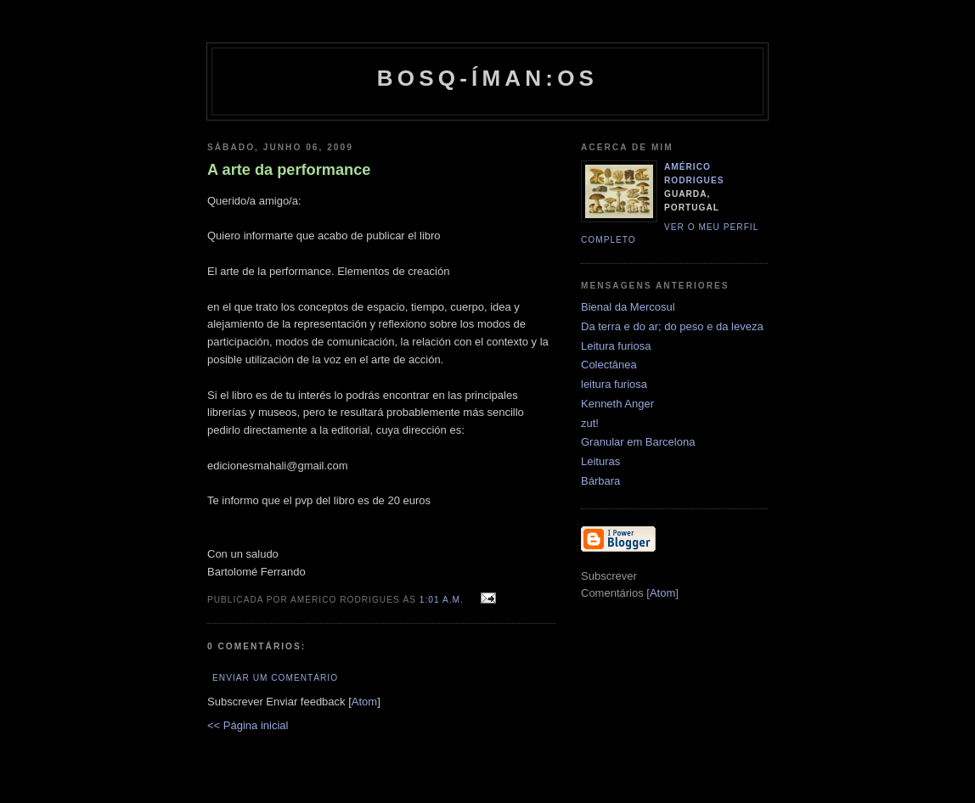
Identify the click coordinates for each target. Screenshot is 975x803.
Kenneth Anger (617, 403)
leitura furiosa (614, 384)
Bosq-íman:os (487, 78)
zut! (590, 423)
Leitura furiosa (616, 346)
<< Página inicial (247, 725)
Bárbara (600, 480)
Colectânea (609, 364)
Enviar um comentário (275, 677)
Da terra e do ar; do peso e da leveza (672, 326)
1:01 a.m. (443, 599)
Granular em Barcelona (638, 441)
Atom (364, 701)
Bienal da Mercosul (628, 306)
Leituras (600, 461)
